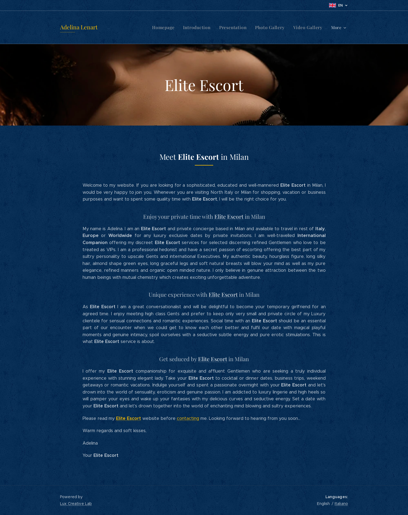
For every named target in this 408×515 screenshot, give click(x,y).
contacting (188, 418)
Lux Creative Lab (76, 503)
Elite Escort (228, 216)
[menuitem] (131, 27)
